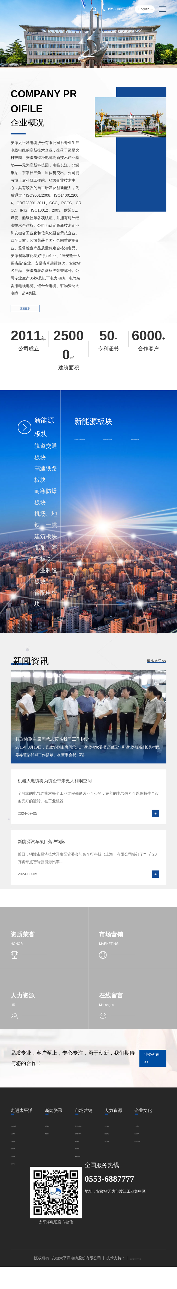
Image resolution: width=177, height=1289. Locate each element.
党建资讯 (52, 1139)
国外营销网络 (86, 1139)
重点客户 (82, 1147)
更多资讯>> (156, 666)
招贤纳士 (117, 1139)
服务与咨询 (84, 1162)
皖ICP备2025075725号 (135, 1280)
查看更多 (32, 311)
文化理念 (117, 1170)
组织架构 (18, 1154)
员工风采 (117, 1147)
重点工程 (82, 1154)
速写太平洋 (119, 1185)
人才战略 (117, 1132)
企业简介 (18, 1139)
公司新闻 (52, 1132)
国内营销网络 (86, 1132)
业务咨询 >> (139, 1064)
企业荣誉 (18, 1162)
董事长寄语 (20, 1132)
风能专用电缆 (145, 443)
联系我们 (18, 1169)
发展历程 (18, 1147)
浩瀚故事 (117, 1177)
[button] (88, 56)
